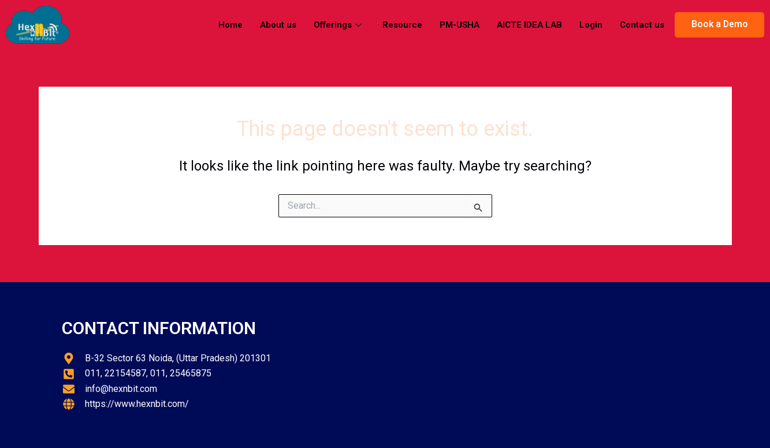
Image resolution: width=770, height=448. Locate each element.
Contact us (642, 25)
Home (230, 25)
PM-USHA (459, 25)
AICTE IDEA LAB (529, 25)
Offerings (338, 25)
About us (278, 25)
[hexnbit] (550, 365)
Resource (402, 25)
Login (590, 25)
